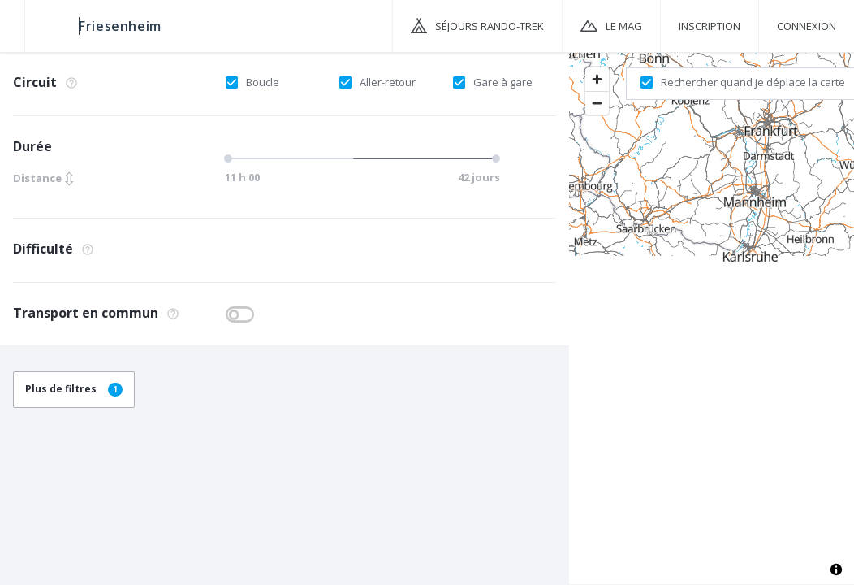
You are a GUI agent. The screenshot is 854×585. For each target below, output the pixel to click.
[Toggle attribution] (836, 569)
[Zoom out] (597, 103)
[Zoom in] (597, 79)
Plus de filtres (74, 389)
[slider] (359, 158)
